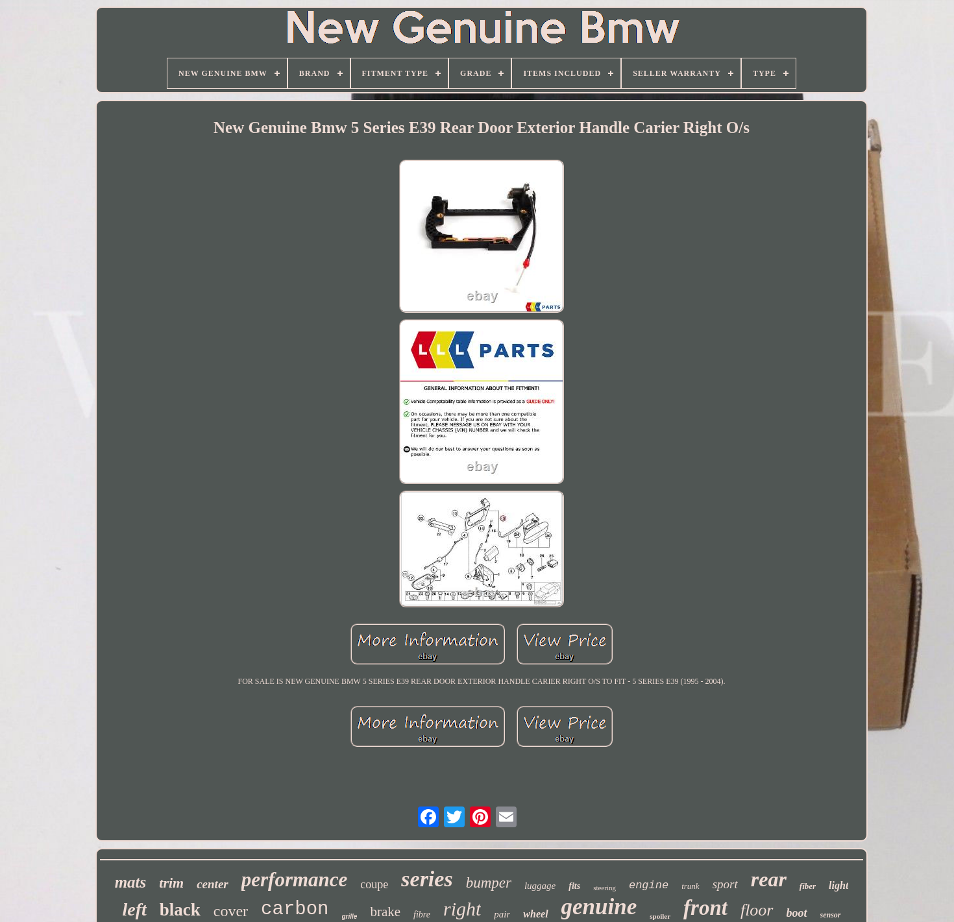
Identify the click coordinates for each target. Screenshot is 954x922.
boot (797, 912)
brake (385, 911)
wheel (535, 913)
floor (757, 910)
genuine (599, 906)
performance (294, 879)
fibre (421, 914)
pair (502, 914)
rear (769, 879)
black (180, 909)
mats (131, 882)
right (462, 908)
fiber (808, 886)
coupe (374, 884)
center (212, 884)
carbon (294, 909)
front (705, 907)
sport (725, 884)
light (838, 885)
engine (648, 885)
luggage (540, 885)
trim (171, 883)
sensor (830, 914)
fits (574, 886)
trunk (690, 886)
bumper (488, 883)
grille (350, 916)
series (426, 879)
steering (604, 888)
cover (231, 911)
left (134, 909)
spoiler (660, 916)
